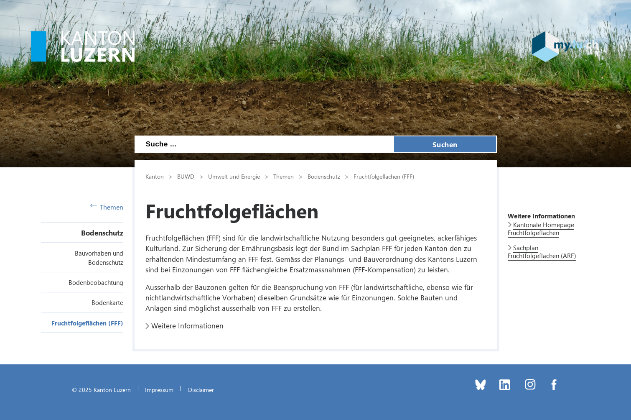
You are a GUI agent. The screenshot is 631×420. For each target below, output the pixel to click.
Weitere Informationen (187, 325)
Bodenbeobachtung (96, 282)
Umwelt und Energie (234, 176)
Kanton (154, 176)
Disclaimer (201, 389)
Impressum (159, 389)
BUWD (185, 176)
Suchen (445, 144)
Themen (107, 206)
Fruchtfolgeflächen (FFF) (87, 323)
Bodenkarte (107, 302)
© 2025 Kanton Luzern (101, 389)
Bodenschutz (102, 232)
